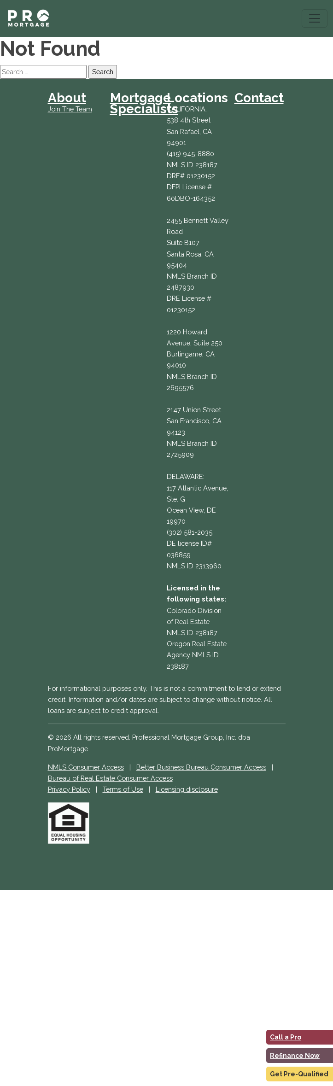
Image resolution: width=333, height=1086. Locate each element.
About (67, 97)
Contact (259, 97)
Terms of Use (123, 789)
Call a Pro (285, 1037)
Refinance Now (295, 1055)
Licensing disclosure (187, 789)
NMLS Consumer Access (86, 767)
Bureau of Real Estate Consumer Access (110, 778)
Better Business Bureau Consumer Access (201, 767)
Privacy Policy (69, 789)
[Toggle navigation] (314, 18)
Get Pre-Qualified (299, 1074)
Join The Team (70, 109)
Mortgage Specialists (144, 103)
